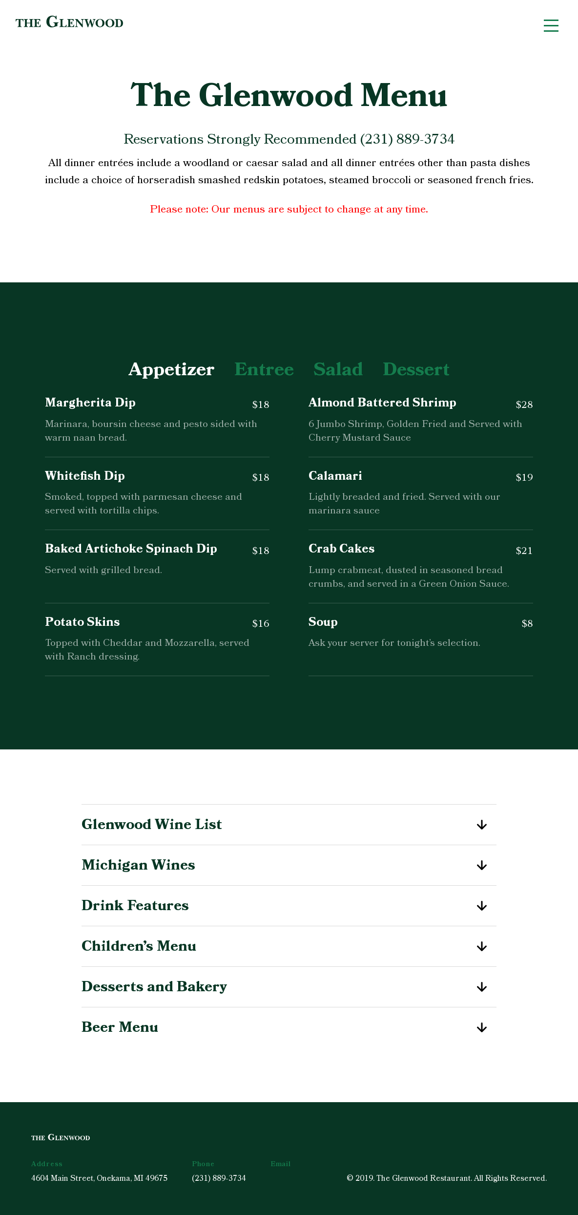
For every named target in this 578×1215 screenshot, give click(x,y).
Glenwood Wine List (289, 824)
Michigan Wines (289, 865)
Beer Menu (289, 1027)
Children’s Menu (289, 946)
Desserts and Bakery (289, 987)
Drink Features (289, 905)
